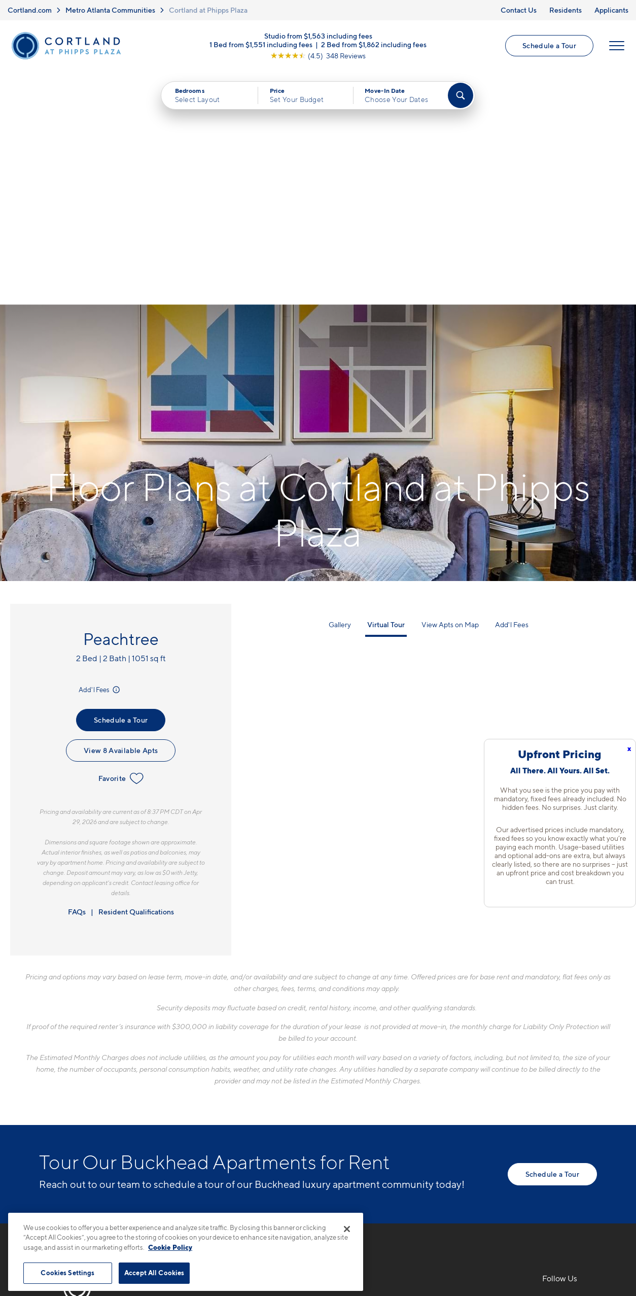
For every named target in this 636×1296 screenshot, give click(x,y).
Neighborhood (462, 1069)
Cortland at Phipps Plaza (208, 10)
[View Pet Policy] (276, 1124)
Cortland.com (30, 10)
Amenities (346, 1140)
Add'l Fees (100, 457)
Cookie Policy (170, 1247)
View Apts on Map (450, 391)
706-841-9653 (219, 1069)
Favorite (121, 545)
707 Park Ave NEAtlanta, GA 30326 (227, 1093)
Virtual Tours (351, 1104)
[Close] (347, 1229)
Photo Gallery (353, 1122)
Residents (565, 10)
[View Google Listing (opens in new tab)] (318, 55)
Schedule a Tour (549, 46)
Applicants (611, 10)
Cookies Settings (67, 1273)
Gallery (340, 391)
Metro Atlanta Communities (110, 10)
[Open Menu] (616, 46)
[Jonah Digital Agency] (573, 1250)
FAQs (77, 678)
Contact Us (519, 10)
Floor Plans (348, 1069)
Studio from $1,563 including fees (318, 35)
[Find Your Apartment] (460, 96)
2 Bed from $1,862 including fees (374, 44)
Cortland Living (356, 1157)
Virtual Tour (386, 391)
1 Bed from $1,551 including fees (260, 44)
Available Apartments (368, 1086)
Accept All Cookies (154, 1273)
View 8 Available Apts (121, 517)
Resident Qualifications (136, 678)
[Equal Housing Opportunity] (196, 1124)
